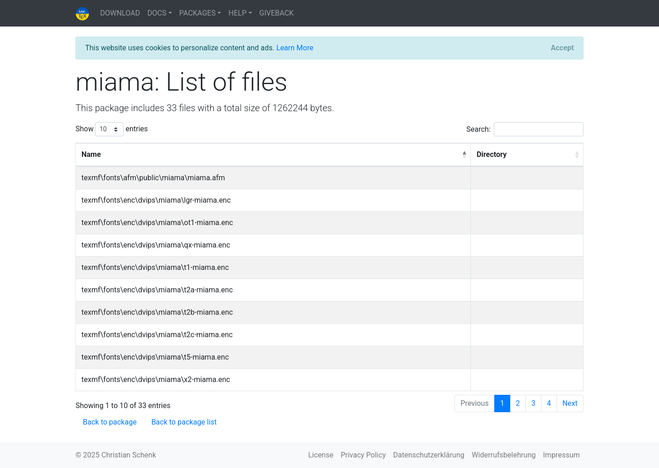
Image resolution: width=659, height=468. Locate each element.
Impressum (561, 455)
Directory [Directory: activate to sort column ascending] (491, 154)
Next (570, 403)
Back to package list (184, 422)
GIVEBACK (276, 13)
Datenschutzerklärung (429, 455)
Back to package (110, 422)
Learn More (294, 47)
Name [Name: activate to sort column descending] (91, 154)
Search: (524, 129)
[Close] (562, 48)
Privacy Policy (363, 455)
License (321, 455)
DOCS (156, 13)
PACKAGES (197, 13)
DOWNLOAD (120, 13)
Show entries (112, 129)
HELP (237, 13)
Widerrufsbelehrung (504, 455)
